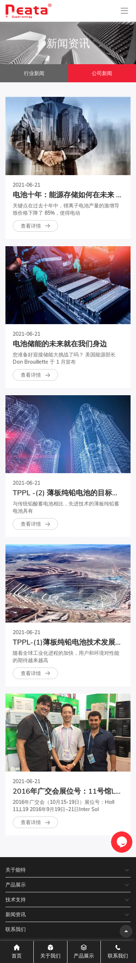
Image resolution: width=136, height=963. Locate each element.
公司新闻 (102, 73)
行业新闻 (34, 73)
